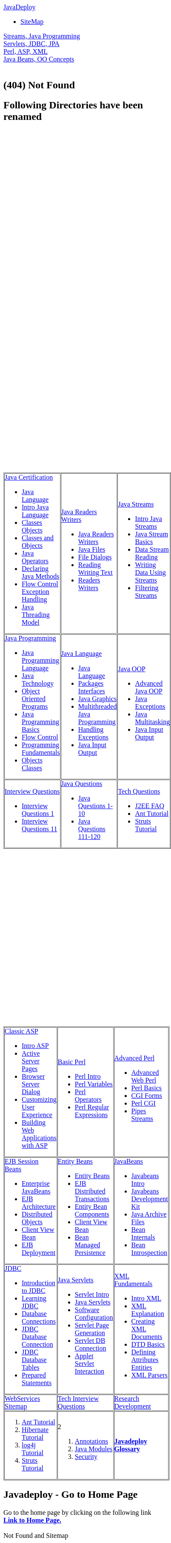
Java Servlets (76, 1280)
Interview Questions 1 (38, 809)
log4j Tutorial (32, 1448)
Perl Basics (146, 1088)
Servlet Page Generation (92, 1329)
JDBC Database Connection (37, 1336)
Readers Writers (89, 583)
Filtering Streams (146, 591)
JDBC (13, 1268)
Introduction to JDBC (38, 1286)
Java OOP (131, 669)
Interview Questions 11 (39, 825)
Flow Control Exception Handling (40, 591)
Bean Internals (143, 1233)
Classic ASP (21, 1031)
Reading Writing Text (95, 568)
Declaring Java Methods (40, 572)
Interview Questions (32, 791)
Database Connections (39, 1317)
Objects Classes (32, 764)
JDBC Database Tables (34, 1359)
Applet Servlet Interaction (89, 1363)
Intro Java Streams (148, 522)
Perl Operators (88, 1095)
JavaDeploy (19, 7)
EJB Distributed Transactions (92, 1191)
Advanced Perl (134, 1058)
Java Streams (136, 504)
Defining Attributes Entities (145, 1359)
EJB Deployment (38, 1248)
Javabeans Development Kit (149, 1199)
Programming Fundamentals (41, 748)
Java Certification (29, 477)
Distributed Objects (37, 1218)
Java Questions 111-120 (91, 829)
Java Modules (93, 1449)
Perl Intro (88, 1076)
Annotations (91, 1441)
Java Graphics (97, 698)
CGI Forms (146, 1095)
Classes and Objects (38, 541)
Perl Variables (94, 1084)
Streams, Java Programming (41, 36)
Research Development (132, 1402)
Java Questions (81, 783)
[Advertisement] (84, 216)
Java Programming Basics (40, 721)
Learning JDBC (34, 1302)
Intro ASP (35, 1045)
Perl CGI (143, 1103)
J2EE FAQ (149, 805)
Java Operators (35, 557)
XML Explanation (147, 1309)
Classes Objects (32, 526)
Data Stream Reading (152, 553)
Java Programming (30, 638)
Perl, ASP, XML (25, 51)
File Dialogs (95, 557)
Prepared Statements (36, 1378)
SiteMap (31, 21)
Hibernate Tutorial (35, 1433)
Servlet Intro (92, 1294)
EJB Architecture (39, 1202)
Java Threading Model (36, 614)
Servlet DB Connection (90, 1344)
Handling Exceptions (93, 733)
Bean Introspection (149, 1248)
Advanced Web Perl (145, 1076)
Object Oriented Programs (35, 698)
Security (86, 1456)
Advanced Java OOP (148, 687)
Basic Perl (72, 1062)
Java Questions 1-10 (95, 806)
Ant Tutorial (151, 813)
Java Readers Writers (79, 515)
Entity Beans (75, 1161)
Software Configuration (94, 1313)
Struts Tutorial (146, 825)
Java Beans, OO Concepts (38, 59)
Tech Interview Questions (78, 1402)
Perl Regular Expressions (92, 1110)
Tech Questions (139, 791)
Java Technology (38, 679)
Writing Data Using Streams (150, 572)
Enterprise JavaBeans (36, 1187)
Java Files (91, 549)
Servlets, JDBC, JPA (31, 43)
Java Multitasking (152, 717)
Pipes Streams (142, 1114)
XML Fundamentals (133, 1279)
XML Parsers (149, 1375)
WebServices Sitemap (22, 1402)
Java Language (35, 495)
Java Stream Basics (151, 537)
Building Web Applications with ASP (39, 1134)
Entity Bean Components (92, 1210)
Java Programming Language (40, 660)
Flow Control (40, 737)
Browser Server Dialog (33, 1084)
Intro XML (146, 1298)
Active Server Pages (31, 1061)
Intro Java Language (35, 511)
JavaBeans (128, 1161)
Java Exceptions (150, 702)
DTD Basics (148, 1344)
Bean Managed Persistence (90, 1245)
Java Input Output (92, 748)
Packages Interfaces (91, 687)
